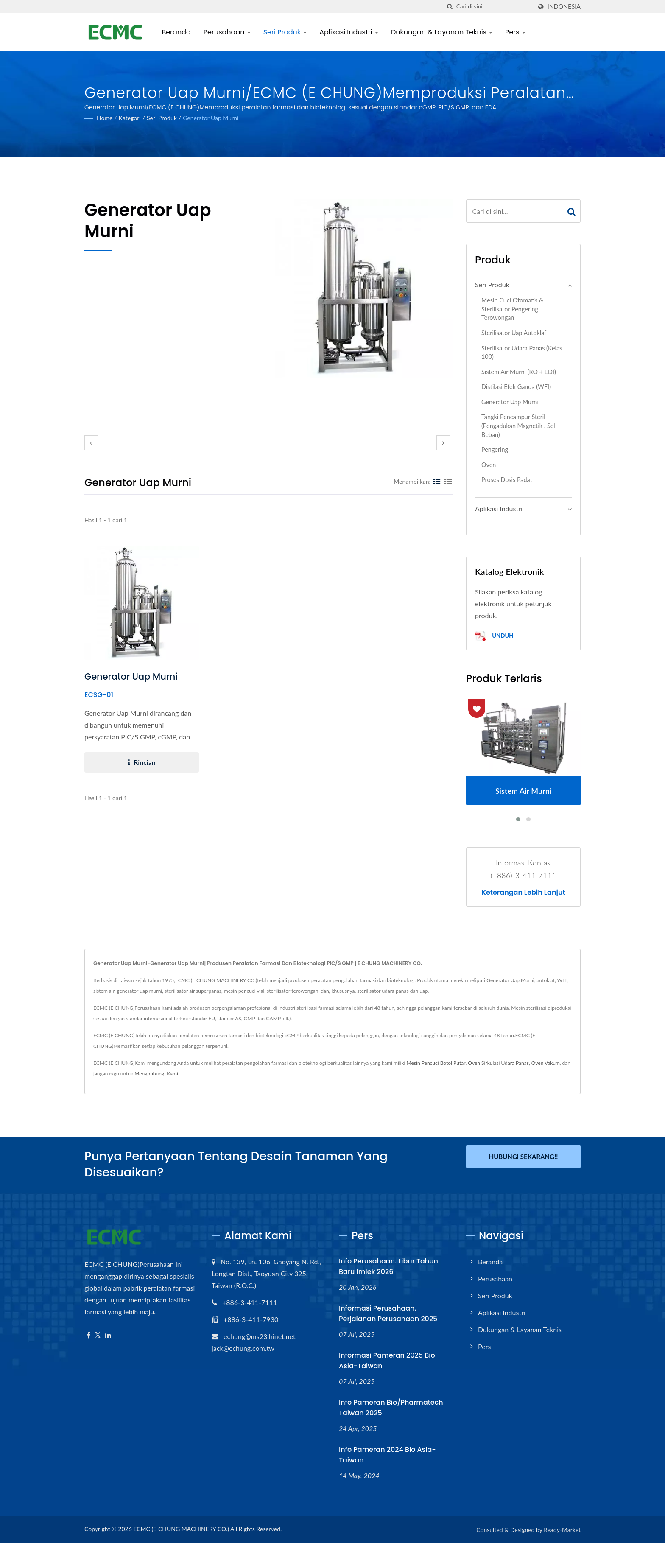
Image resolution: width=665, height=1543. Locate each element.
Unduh (494, 636)
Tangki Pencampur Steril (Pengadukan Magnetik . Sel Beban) (518, 425)
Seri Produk (286, 32)
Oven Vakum (545, 1063)
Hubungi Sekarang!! (523, 1156)
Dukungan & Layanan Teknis (443, 32)
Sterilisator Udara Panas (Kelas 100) (521, 352)
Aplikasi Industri (350, 32)
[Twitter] (98, 1335)
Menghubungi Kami (156, 1073)
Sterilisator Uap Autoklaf (513, 332)
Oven (488, 464)
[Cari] (450, 7)
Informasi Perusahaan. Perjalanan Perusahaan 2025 (388, 1313)
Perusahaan (227, 32)
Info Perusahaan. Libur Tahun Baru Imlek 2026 (388, 1266)
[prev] (91, 442)
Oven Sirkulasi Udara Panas (498, 1063)
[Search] (494, 7)
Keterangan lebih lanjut (523, 892)
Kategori (130, 117)
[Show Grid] (436, 481)
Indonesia (564, 6)
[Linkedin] (108, 1335)
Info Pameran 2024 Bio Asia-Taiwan (387, 1455)
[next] (443, 442)
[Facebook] (88, 1335)
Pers (516, 32)
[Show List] (447, 481)
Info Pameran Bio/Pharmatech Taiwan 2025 (391, 1407)
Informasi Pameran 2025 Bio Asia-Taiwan (387, 1360)
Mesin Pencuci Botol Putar (436, 1063)
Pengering (494, 449)
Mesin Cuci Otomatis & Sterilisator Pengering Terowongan (512, 309)
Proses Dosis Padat (506, 479)
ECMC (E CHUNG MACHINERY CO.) (181, 1528)
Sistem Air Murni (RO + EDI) (518, 371)
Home (104, 117)
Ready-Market (562, 1529)
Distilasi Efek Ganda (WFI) (516, 386)
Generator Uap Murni (210, 117)
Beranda (177, 32)
